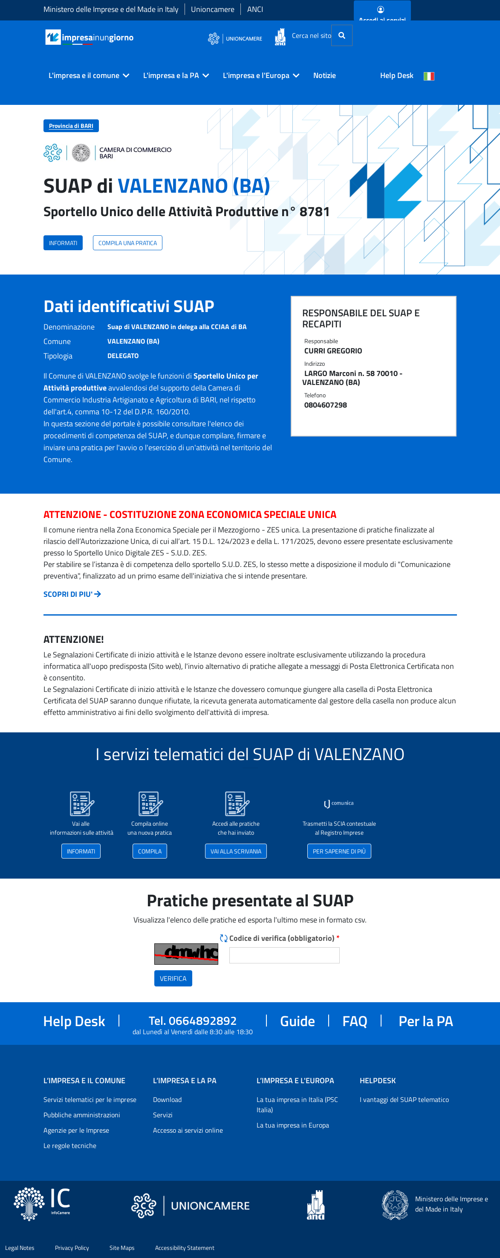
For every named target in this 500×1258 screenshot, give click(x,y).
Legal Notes (20, 1247)
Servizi (163, 1115)
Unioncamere (212, 9)
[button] (86, 75)
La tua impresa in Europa (293, 1125)
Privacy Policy (72, 1247)
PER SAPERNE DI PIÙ (339, 851)
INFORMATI (63, 242)
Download (167, 1099)
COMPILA (150, 851)
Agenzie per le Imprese (76, 1130)
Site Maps (122, 1247)
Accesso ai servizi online (188, 1130)
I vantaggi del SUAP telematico (404, 1099)
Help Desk (396, 75)
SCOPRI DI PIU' (67, 594)
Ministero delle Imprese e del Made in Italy (111, 9)
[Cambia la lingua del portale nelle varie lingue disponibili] (429, 75)
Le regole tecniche (69, 1145)
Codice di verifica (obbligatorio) (284, 938)
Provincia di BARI (71, 125)
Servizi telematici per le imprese (89, 1099)
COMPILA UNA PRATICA (127, 242)
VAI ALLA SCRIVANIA (236, 851)
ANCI (255, 9)
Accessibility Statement (184, 1247)
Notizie (324, 75)
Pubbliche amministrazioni (81, 1115)
